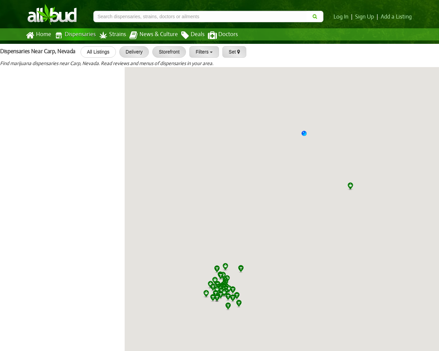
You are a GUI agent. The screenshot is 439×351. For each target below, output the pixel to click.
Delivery (131, 52)
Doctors (217, 35)
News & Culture (149, 35)
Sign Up (365, 16)
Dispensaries (73, 35)
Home (38, 35)
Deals (188, 35)
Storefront (167, 52)
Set (232, 52)
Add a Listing (396, 16)
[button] (307, 136)
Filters (201, 52)
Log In (342, 16)
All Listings (96, 52)
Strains (110, 35)
